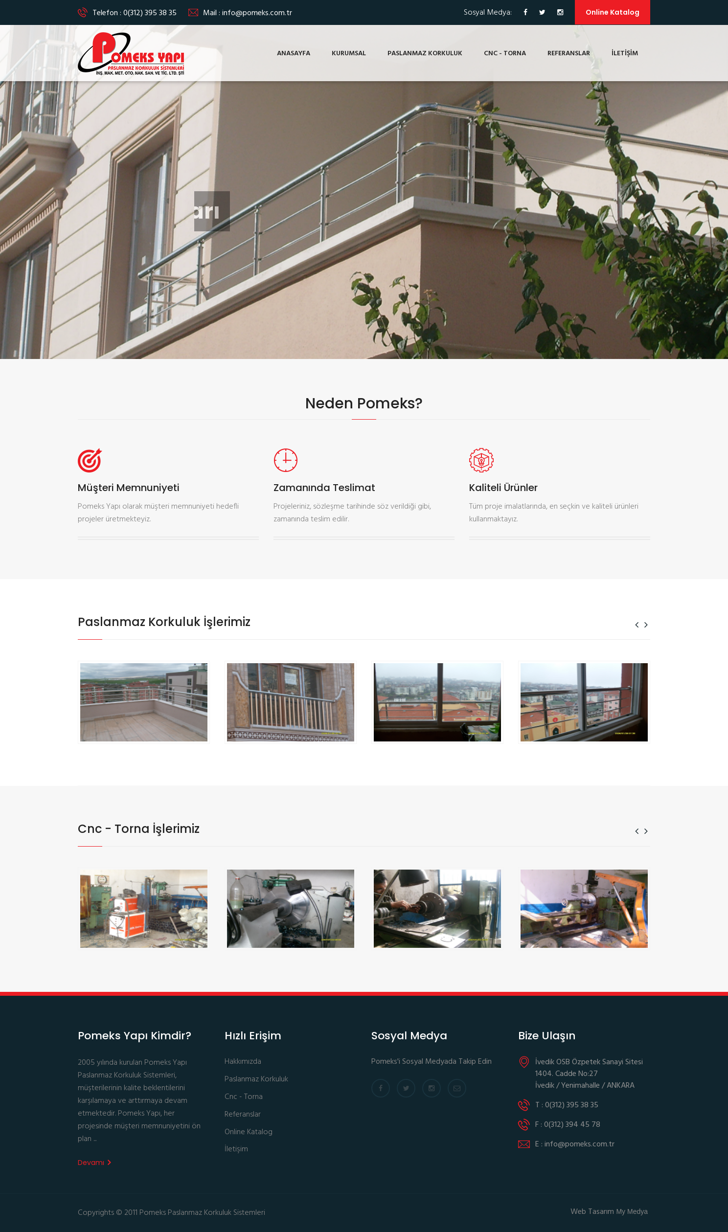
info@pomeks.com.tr (257, 13)
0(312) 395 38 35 (150, 13)
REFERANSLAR (568, 53)
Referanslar (243, 1114)
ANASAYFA (293, 53)
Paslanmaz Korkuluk (256, 1079)
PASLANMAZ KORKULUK (424, 53)
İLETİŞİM (625, 53)
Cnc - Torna (244, 1097)
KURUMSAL (349, 53)
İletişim (236, 1149)
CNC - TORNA (505, 53)
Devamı (94, 1162)
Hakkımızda (243, 1062)
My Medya (632, 1211)
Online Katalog (612, 12)
